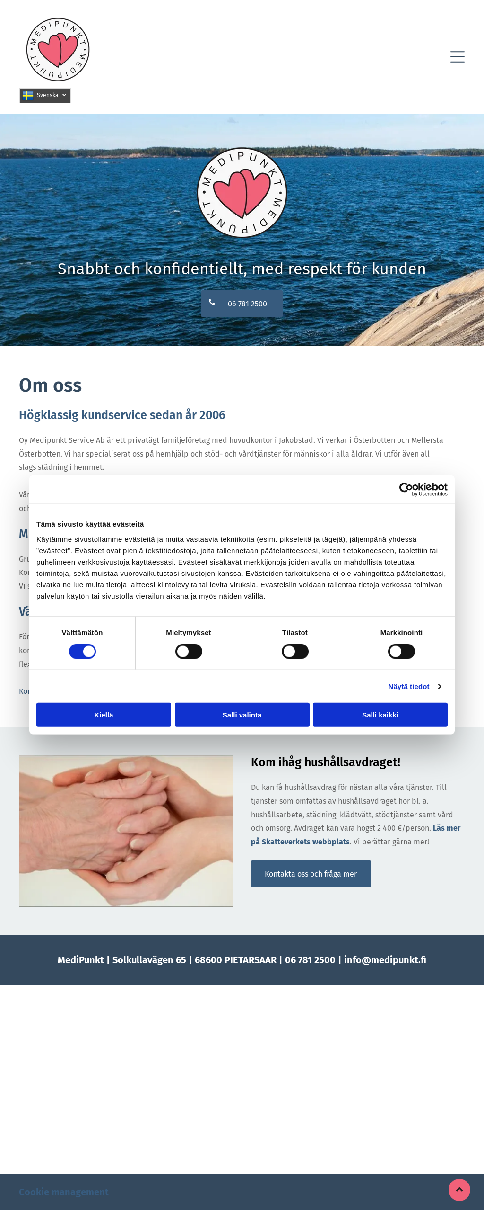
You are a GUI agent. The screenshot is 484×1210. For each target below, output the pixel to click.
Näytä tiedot (409, 686)
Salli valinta (242, 715)
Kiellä (103, 715)
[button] (457, 57)
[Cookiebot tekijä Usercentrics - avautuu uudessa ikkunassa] (406, 490)
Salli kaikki (380, 715)
